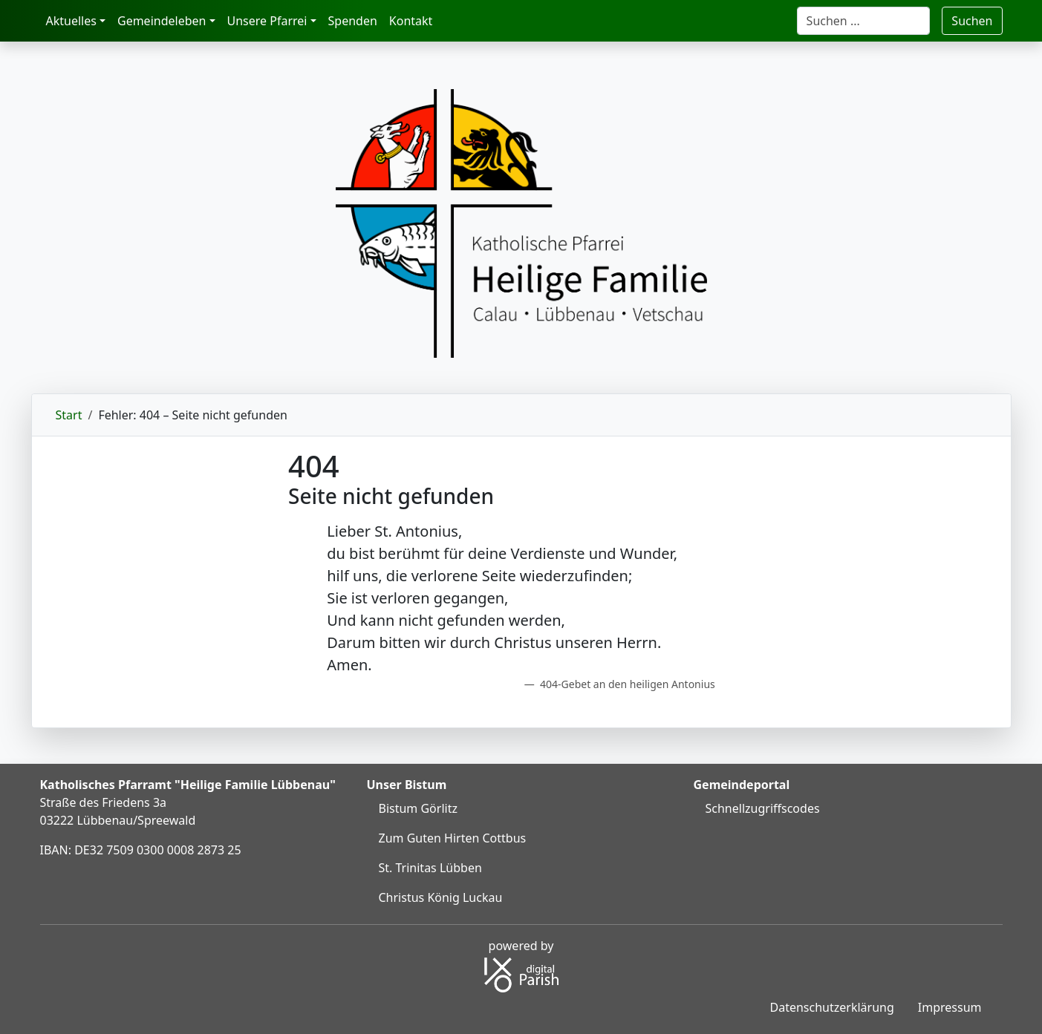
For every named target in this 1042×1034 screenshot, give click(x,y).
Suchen (971, 21)
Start (69, 415)
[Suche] (864, 21)
